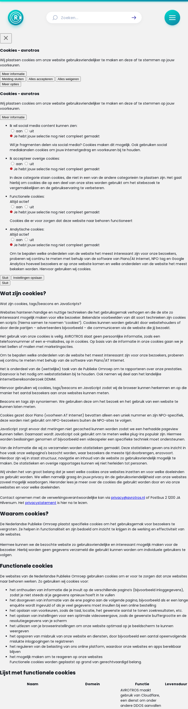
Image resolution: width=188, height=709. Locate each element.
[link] (54, 363)
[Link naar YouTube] (110, 666)
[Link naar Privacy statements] (109, 651)
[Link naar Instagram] (78, 666)
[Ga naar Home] (16, 17)
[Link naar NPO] (107, 693)
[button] (134, 18)
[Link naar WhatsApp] (125, 666)
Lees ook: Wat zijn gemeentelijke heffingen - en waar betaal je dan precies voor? (88, 325)
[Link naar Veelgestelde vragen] (119, 640)
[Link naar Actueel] (76, 631)
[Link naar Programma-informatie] (72, 640)
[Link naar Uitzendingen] (100, 631)
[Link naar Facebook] (63, 666)
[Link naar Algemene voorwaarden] (63, 651)
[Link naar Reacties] (125, 631)
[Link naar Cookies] (140, 651)
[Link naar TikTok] (94, 666)
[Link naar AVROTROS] (81, 693)
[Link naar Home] (59, 631)
